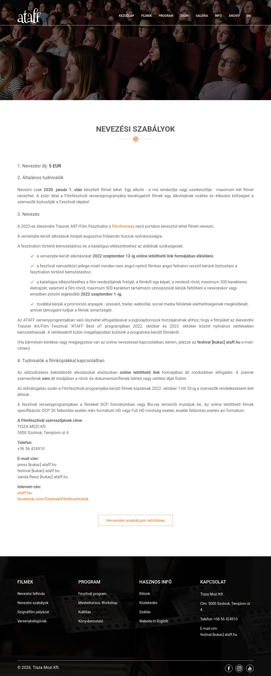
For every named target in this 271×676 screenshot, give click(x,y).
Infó (218, 16)
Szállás (145, 612)
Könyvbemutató (90, 621)
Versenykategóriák (32, 621)
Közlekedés (148, 603)
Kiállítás (84, 612)
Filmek (146, 16)
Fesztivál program (92, 594)
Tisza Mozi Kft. (212, 594)
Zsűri (184, 16)
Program (166, 16)
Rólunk (144, 594)
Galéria (202, 16)
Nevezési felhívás (31, 594)
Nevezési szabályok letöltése (135, 520)
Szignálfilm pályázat (33, 612)
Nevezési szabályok (33, 603)
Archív (234, 16)
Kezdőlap (126, 16)
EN (248, 16)
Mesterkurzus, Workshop (98, 603)
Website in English (153, 621)
